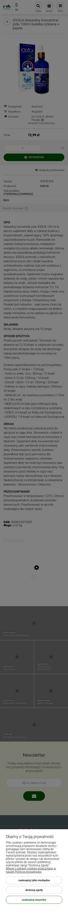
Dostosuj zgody (34, 890)
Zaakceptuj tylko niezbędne (34, 880)
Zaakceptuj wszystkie (34, 899)
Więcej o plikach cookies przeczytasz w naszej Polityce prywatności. (31, 870)
